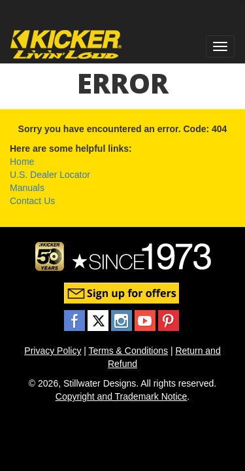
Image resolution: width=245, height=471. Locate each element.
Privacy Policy (52, 350)
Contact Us (32, 201)
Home (22, 161)
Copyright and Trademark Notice (122, 396)
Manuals (27, 188)
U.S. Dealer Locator (50, 174)
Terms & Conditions (128, 350)
